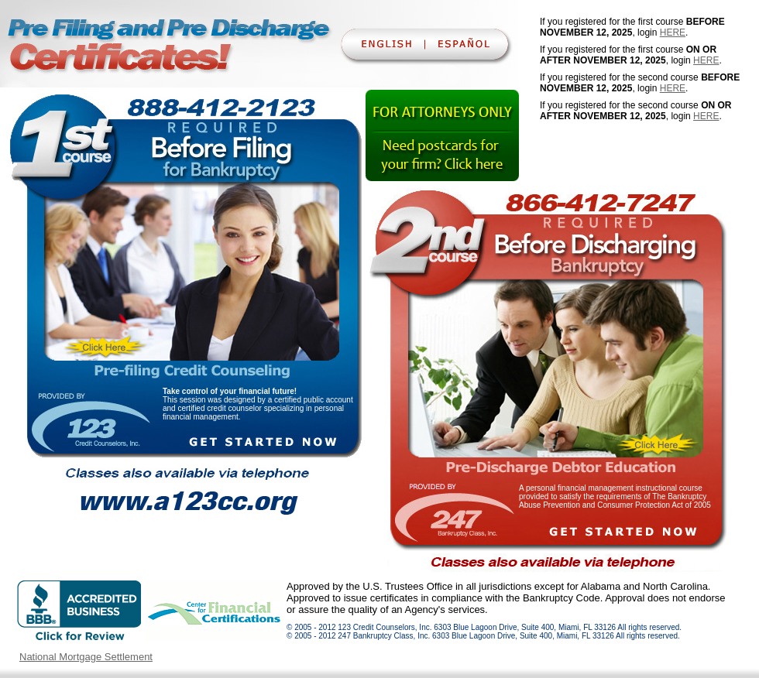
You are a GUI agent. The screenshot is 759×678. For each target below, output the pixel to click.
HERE (672, 32)
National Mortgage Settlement (86, 657)
